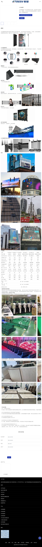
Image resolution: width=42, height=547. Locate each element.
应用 (9, 542)
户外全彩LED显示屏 (5, 517)
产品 (12, 542)
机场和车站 (3, 502)
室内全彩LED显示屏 (5, 524)
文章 (31, 542)
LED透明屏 (3, 509)
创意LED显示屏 (4, 490)
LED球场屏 (3, 522)
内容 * (2, 446)
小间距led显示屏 (4, 519)
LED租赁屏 (3, 511)
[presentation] (9, 453)
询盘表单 (21, 18)
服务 (18, 542)
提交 (9, 457)
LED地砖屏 (3, 513)
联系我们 (27, 542)
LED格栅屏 (5, 474)
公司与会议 (3, 488)
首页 (6, 542)
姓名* (2, 440)
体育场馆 (2, 494)
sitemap (35, 542)
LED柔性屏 (3, 515)
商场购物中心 (3, 500)
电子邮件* (3, 436)
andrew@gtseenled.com (25, 15)
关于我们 (22, 542)
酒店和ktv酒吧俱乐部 (5, 496)
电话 (2, 443)
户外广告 (2, 492)
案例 (15, 542)
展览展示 (2, 498)
